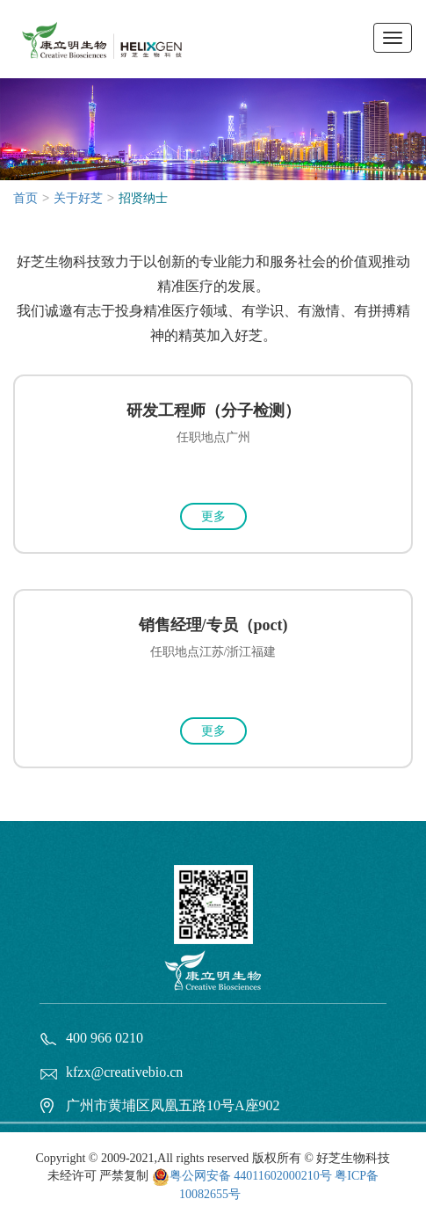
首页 (25, 198)
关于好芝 (78, 198)
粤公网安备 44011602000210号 (251, 1175)
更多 (213, 516)
